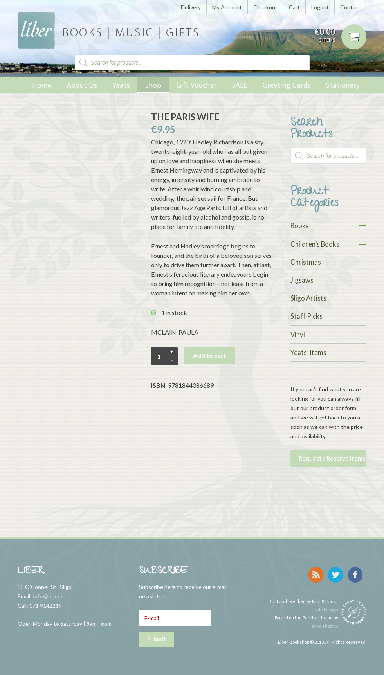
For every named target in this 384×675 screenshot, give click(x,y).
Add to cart (209, 355)
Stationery (343, 85)
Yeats (121, 85)
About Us (82, 85)
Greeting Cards (287, 85)
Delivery (191, 7)
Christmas (305, 262)
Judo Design (325, 606)
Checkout (265, 7)
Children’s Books (314, 244)
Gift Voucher (196, 85)
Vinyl (297, 334)
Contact (350, 7)
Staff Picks (306, 316)
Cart (294, 7)
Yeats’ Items (308, 352)
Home (41, 85)
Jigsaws (302, 280)
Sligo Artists (308, 298)
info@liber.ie (49, 595)
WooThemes (325, 623)
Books (299, 225)
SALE (239, 85)
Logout (320, 7)
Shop (153, 85)
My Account (227, 7)
